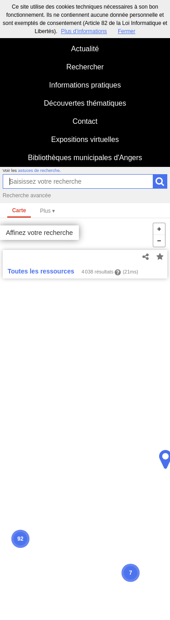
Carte (19, 210)
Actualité (85, 49)
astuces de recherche (39, 170)
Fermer (127, 31)
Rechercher (85, 67)
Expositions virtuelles (85, 139)
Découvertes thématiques (85, 103)
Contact (85, 121)
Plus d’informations (84, 31)
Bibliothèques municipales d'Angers (85, 157)
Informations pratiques (85, 85)
